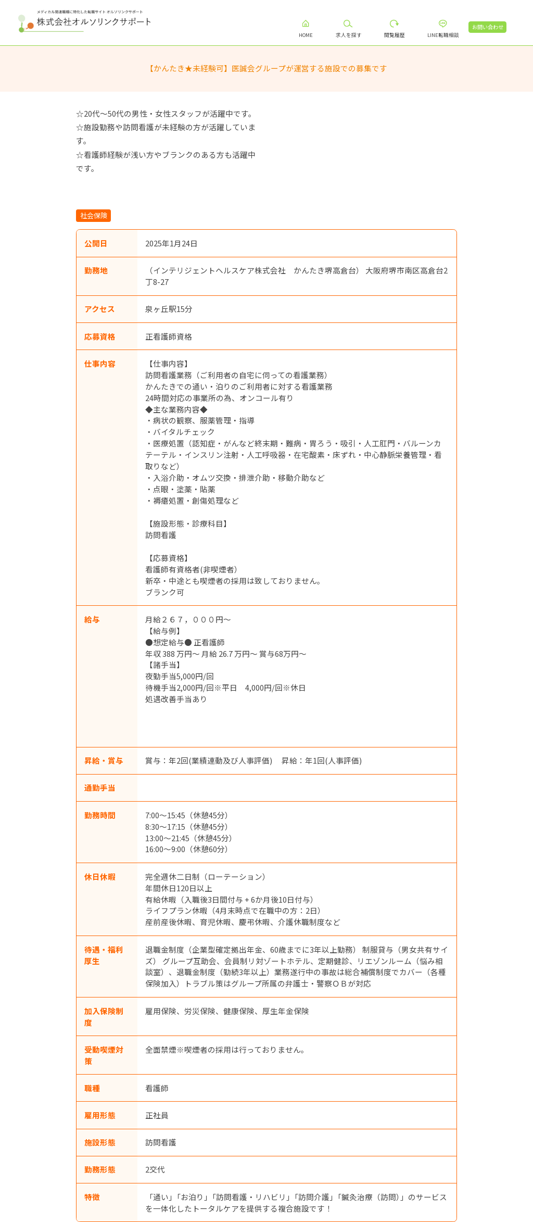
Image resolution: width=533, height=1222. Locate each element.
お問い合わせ (492, 27)
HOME (311, 34)
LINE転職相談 (448, 34)
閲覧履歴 (399, 34)
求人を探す (353, 34)
